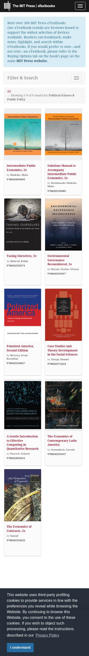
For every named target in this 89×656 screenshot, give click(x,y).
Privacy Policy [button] (47, 635)
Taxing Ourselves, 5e (22, 256)
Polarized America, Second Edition (20, 348)
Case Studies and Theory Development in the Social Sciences (62, 350)
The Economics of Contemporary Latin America (62, 440)
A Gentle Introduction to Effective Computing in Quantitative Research (22, 442)
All (9, 91)
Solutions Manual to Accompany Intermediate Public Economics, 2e (61, 172)
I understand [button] (20, 647)
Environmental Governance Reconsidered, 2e (59, 260)
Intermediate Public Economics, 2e (21, 167)
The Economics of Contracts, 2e (19, 528)
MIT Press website (31, 61)
